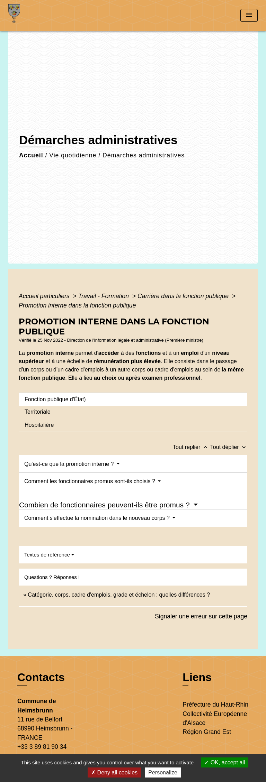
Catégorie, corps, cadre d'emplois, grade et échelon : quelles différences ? (119, 595)
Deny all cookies (114, 772)
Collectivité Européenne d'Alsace (215, 718)
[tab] (133, 399)
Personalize (162, 772)
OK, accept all (224, 762)
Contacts (41, 677)
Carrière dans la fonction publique (184, 296)
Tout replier (191, 447)
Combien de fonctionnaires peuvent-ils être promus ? (105, 505)
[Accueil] (34, 15)
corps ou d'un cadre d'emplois (67, 369)
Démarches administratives (144, 155)
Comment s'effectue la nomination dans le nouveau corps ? (97, 518)
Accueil (31, 155)
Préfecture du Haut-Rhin (215, 704)
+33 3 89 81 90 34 (41, 746)
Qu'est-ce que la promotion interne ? (69, 464)
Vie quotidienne (72, 155)
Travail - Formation (104, 296)
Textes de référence (47, 555)
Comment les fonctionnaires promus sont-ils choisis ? (90, 481)
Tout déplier (228, 447)
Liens (197, 677)
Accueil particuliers (45, 296)
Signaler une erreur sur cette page (201, 616)
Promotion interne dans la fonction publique (77, 305)
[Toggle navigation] (249, 15)
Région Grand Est (207, 731)
